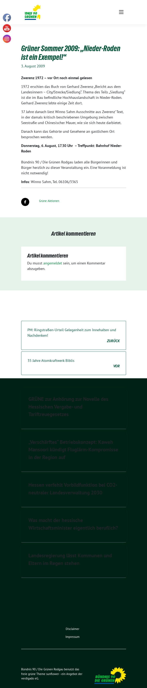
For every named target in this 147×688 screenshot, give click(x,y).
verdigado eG (29, 672)
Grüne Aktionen (49, 194)
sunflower (52, 668)
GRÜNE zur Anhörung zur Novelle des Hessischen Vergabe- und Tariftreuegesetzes (68, 400)
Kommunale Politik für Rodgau (70, 14)
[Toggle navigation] (121, 28)
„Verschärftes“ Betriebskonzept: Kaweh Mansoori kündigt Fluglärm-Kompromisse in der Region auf (73, 443)
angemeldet (52, 256)
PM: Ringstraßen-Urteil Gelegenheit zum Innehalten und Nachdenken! (73, 329)
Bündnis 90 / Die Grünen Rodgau (73, 8)
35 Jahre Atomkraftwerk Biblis (73, 357)
